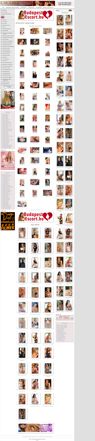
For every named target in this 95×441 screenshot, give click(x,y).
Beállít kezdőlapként (31, 436)
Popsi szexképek (5, 184)
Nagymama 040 (22, 174)
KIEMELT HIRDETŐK (7, 28)
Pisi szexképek (4, 182)
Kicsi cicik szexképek (6, 140)
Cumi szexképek (5, 125)
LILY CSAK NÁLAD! (35, 359)
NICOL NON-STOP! (22, 314)
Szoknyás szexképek (5, 195)
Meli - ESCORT (60, 26)
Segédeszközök (6, 50)
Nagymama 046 (22, 197)
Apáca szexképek (5, 116)
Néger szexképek (5, 177)
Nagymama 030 (47, 132)
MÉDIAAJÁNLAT (6, 83)
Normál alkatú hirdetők (8, 46)
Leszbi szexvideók (60, 334)
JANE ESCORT (48, 284)
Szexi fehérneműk (7, 51)
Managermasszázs (7, 69)
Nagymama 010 (22, 67)
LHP (3, 7)
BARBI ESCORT (48, 269)
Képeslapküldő (39, 7)
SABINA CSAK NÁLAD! (35, 330)
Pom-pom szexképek (5, 183)
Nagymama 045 (47, 186)
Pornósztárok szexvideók (61, 338)
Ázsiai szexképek (5, 117)
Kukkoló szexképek (5, 141)
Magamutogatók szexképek (6, 145)
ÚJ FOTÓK (5, 23)
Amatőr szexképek (5, 114)
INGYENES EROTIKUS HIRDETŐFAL (7, 80)
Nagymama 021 (47, 100)
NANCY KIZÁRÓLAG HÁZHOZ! (69, 226)
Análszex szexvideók (60, 328)
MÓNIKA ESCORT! (35, 299)
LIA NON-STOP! (22, 330)
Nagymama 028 (22, 132)
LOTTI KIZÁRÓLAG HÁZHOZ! (35, 314)
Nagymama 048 (47, 196)
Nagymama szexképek (6, 176)
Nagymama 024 (47, 111)
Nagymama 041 (34, 175)
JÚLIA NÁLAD (35, 254)
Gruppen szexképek (5, 133)
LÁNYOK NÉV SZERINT (7, 77)
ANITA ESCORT (48, 299)
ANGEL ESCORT (35, 284)
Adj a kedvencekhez (38, 436)
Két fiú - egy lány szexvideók (62, 325)
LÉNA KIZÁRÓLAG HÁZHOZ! (22, 344)
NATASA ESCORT (22, 299)
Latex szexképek (5, 143)
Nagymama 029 (34, 132)
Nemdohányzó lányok (8, 37)
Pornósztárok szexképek (6, 185)
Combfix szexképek (5, 123)
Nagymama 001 (22, 35)
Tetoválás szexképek (5, 200)
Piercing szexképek (5, 181)
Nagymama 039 (47, 164)
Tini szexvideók (59, 339)
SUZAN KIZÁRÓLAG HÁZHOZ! (22, 360)
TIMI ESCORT (22, 406)
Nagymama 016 (22, 89)
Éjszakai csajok (6, 67)
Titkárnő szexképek (5, 202)
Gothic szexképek (5, 132)
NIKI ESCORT (22, 284)
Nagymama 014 (34, 78)
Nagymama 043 (22, 186)
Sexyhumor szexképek (6, 189)
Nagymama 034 (22, 153)
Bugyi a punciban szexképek (7, 122)
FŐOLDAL (5, 10)
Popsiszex (5, 57)
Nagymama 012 (47, 67)
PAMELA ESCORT (35, 375)
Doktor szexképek (5, 127)
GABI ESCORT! (69, 126)
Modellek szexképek (5, 174)
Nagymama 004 (22, 45)
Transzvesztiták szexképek (6, 204)
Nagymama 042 (47, 175)
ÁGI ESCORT (35, 269)
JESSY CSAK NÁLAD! (22, 375)
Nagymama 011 (34, 67)
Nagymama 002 (34, 34)
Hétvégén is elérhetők (8, 41)
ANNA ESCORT (69, 311)
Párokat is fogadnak (7, 64)
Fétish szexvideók (60, 329)
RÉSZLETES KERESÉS (7, 13)
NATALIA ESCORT (22, 269)
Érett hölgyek (6, 53)
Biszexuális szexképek (6, 119)
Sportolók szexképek (5, 192)
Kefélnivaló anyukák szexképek (7, 139)
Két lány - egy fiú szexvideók (62, 327)
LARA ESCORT (48, 330)
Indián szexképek (5, 137)
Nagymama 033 (47, 143)
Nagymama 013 (22, 78)
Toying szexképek (5, 203)
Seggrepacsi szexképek (6, 188)
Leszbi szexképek (5, 144)
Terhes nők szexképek (6, 199)
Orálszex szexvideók (60, 335)
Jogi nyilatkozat (25, 436)
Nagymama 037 (22, 164)
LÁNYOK (4, 19)
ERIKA (35, 391)
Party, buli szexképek (5, 180)
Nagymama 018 (47, 88)
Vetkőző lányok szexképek (6, 206)
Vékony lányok (6, 48)
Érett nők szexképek (5, 128)
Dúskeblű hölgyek (7, 44)
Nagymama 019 (22, 100)
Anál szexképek (5, 115)
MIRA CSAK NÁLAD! (48, 254)
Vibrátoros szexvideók (61, 340)
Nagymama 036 (47, 153)
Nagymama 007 (22, 56)
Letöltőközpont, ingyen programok (12, 7)
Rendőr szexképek (5, 187)
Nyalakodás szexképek (6, 179)
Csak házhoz (6, 39)
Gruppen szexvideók (60, 330)
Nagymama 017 (34, 88)
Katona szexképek (5, 138)
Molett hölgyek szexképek (6, 175)
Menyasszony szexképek (6, 146)
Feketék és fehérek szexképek (7, 129)
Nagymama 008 (34, 56)
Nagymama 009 (47, 56)
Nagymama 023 (34, 111)
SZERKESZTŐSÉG (6, 81)
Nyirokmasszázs (6, 73)
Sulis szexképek (5, 193)
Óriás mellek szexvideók (61, 336)
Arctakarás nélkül (7, 62)
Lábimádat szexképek (6, 142)
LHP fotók (5, 60)
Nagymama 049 (22, 207)
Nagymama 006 (47, 46)
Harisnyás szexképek (5, 135)
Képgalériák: (7, 112)
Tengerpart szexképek (6, 198)
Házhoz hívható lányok (8, 35)
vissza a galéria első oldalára (35, 209)
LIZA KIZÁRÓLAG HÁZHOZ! (68, 254)
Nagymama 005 (34, 45)
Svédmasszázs (6, 71)
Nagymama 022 (22, 111)
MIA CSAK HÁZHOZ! (69, 210)
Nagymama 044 (34, 185)
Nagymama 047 (34, 197)
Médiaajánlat (50, 436)
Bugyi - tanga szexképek (6, 121)
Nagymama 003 (47, 34)
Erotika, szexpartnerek (47, 7)
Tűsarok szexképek (5, 205)
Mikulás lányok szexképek (6, 147)
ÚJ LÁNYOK (5, 21)
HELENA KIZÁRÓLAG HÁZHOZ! (60, 53)
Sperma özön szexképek (6, 191)
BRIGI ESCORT (60, 112)
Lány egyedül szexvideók (61, 332)
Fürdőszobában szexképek (6, 130)
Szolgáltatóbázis (31, 7)
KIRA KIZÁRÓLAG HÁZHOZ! (48, 344)
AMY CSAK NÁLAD (48, 391)
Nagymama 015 (47, 78)
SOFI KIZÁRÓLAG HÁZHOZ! (48, 406)
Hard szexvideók (60, 331)
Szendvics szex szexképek (6, 194)
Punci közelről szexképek (6, 186)
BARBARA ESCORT (68, 139)
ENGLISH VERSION (8, 16)
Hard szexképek (5, 134)
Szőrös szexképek (5, 196)
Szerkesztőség (45, 436)
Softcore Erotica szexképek (6, 190)
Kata (48, 359)
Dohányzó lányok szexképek (7, 126)
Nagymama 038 (34, 163)
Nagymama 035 (34, 153)
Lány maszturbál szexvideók (62, 333)
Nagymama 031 (22, 142)
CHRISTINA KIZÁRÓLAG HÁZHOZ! (48, 376)
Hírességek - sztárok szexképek (7, 136)
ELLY (60, 297)
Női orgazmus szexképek (6, 178)
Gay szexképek (4, 131)
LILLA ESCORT (22, 391)
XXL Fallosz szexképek (6, 208)
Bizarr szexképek (5, 120)
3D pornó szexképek (5, 113)
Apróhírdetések (23, 7)
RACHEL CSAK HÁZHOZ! (35, 406)
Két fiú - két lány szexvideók (62, 326)
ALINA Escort (35, 344)
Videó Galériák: (64, 323)
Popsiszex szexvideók (60, 337)
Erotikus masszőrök (7, 42)
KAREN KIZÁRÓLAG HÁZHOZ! (48, 315)
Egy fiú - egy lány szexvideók (62, 324)
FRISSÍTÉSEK (5, 30)
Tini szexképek (4, 201)
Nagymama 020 (34, 100)
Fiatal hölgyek (6, 55)
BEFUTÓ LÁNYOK (6, 25)
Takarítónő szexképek (6, 197)
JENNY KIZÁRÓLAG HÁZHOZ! (22, 254)
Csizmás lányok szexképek (6, 124)
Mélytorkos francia (7, 66)
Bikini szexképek (5, 118)
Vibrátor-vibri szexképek (6, 207)
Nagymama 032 (34, 142)
